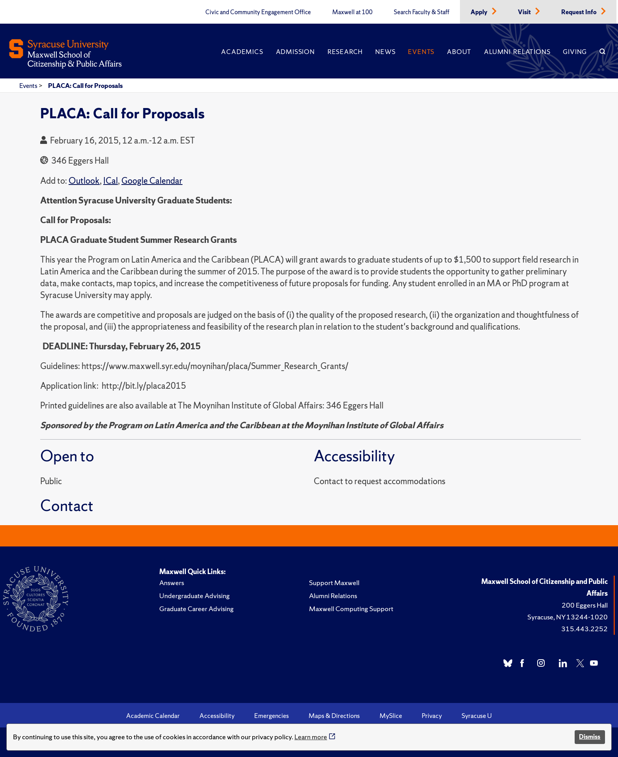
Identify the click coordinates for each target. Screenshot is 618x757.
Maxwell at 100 (352, 12)
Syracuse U (477, 715)
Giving (575, 51)
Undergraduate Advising (194, 595)
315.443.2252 (584, 628)
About (459, 51)
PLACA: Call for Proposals (85, 85)
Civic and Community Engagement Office (258, 12)
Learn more (310, 736)
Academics (242, 51)
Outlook (84, 180)
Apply (480, 12)
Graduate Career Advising (196, 608)
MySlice (391, 715)
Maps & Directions (334, 715)
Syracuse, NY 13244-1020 (567, 616)
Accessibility (217, 715)
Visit (525, 12)
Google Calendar (151, 180)
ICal (110, 180)
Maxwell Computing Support (351, 608)
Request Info (579, 12)
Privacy (432, 715)
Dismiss (589, 737)
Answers (171, 582)
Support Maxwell (334, 582)
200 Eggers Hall (585, 605)
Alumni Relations (517, 51)
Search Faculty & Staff (421, 12)
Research (345, 51)
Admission (295, 51)
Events (421, 51)
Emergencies (271, 715)
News (385, 51)
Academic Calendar (153, 715)
